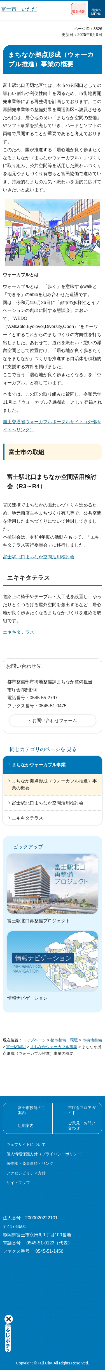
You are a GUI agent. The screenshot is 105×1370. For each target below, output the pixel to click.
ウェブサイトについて (26, 1144)
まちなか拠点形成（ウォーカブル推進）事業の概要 (54, 785)
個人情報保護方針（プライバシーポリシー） (45, 1154)
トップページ (34, 1040)
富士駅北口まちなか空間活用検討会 (38, 556)
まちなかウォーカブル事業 (39, 764)
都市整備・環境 (64, 1040)
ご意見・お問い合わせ (81, 1125)
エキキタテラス (18, 632)
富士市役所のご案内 (31, 1110)
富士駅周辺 (16, 1046)
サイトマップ (18, 1182)
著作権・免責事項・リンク (29, 1163)
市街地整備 (92, 1040)
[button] (78, 9)
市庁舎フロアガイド (81, 1110)
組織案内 (26, 1125)
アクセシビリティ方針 (26, 1173)
